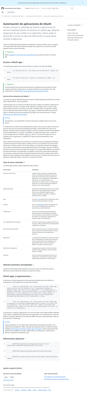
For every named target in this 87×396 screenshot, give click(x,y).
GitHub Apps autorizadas (18, 329)
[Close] (82, 3)
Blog (50, 390)
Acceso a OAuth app (13, 62)
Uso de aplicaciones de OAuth (33, 16)
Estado (29, 390)
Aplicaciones (7, 16)
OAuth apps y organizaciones (17, 276)
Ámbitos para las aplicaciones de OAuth (15, 114)
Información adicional (14, 338)
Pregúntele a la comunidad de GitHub (55, 377)
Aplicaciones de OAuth (18, 16)
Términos (17, 390)
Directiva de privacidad (8, 380)
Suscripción (11, 12)
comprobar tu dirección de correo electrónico (22, 55)
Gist (39, 199)
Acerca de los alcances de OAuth (16, 96)
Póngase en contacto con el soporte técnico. (56, 379)
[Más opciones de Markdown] (82, 25)
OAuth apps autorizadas (34, 329)
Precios (34, 390)
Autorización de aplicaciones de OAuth (53, 16)
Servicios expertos (42, 390)
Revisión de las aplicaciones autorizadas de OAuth (33, 91)
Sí (6, 377)
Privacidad (23, 390)
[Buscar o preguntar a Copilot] (57, 8)
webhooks (41, 204)
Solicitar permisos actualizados (18, 264)
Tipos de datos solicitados (14, 162)
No (12, 377)
